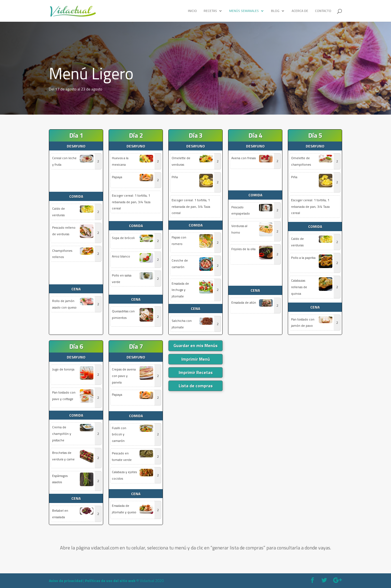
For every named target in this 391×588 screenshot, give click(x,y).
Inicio (192, 11)
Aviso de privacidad (66, 580)
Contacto (323, 11)
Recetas (210, 11)
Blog (275, 11)
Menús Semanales (244, 11)
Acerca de (300, 11)
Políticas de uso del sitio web (110, 580)
